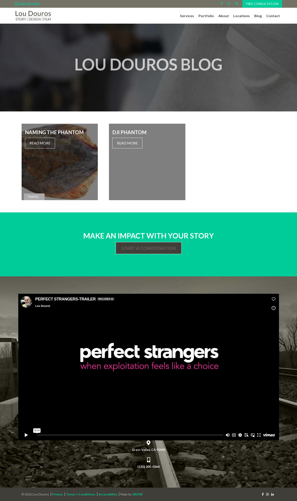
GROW (137, 494)
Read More (40, 143)
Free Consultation (262, 4)
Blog (258, 16)
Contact (273, 16)
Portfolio (206, 16)
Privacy (57, 494)
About (223, 16)
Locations (241, 16)
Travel (33, 197)
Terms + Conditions (80, 494)
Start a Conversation (148, 248)
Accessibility (107, 494)
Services (187, 16)
